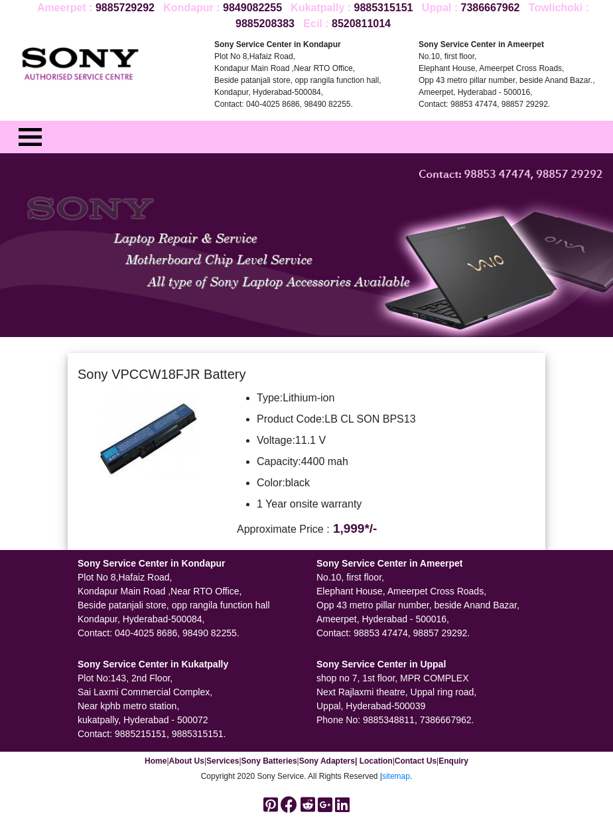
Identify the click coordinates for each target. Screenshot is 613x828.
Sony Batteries (269, 761)
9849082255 (252, 7)
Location (376, 761)
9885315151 (383, 7)
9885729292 (125, 7)
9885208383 (265, 23)
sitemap (396, 776)
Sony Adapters (327, 761)
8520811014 (361, 23)
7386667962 (489, 7)
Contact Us (416, 761)
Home (156, 761)
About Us (186, 761)
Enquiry (453, 761)
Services (222, 761)
